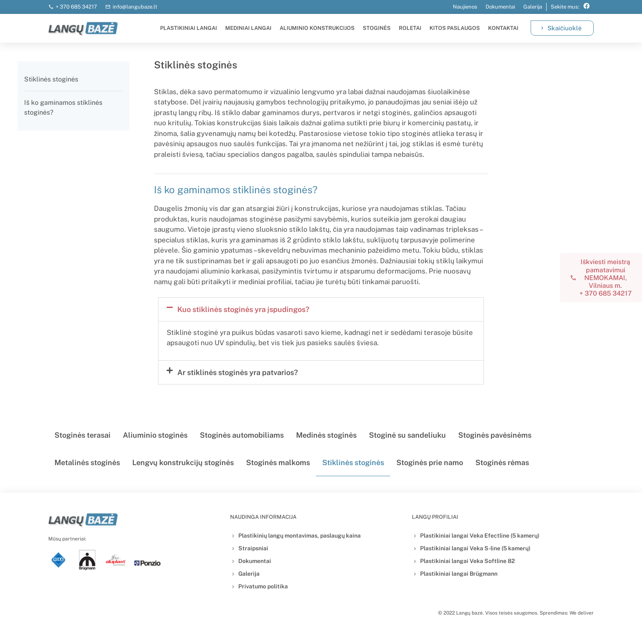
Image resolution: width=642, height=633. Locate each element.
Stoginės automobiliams (242, 435)
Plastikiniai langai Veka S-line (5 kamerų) (475, 548)
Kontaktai (503, 28)
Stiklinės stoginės (51, 79)
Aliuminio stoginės (155, 435)
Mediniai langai (248, 28)
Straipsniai (253, 548)
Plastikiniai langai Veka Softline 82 (467, 561)
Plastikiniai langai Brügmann (458, 573)
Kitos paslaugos (455, 28)
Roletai (410, 28)
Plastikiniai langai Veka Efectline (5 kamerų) (480, 535)
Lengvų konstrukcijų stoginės (183, 462)
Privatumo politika (263, 586)
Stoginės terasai (82, 435)
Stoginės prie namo (429, 462)
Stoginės (377, 28)
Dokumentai (500, 7)
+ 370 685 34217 (76, 7)
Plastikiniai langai (188, 28)
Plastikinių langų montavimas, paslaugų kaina (299, 535)
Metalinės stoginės (87, 462)
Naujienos (465, 7)
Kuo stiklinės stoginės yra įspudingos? (243, 309)
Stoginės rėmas (502, 462)
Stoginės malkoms (278, 462)
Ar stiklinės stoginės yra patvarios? (237, 372)
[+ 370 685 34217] (51, 7)
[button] (320, 309)
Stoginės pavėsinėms (494, 435)
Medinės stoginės (326, 435)
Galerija (532, 7)
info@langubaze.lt (135, 7)
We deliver (582, 613)
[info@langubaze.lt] (108, 7)
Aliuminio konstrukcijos (317, 28)
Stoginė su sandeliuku (407, 435)
